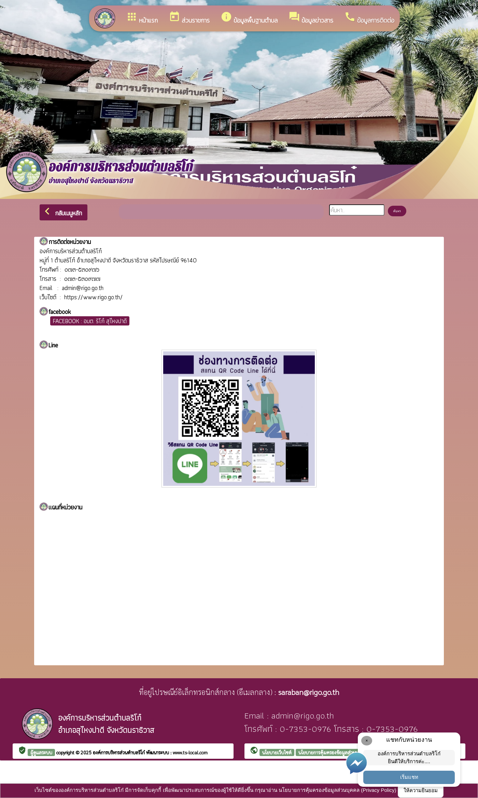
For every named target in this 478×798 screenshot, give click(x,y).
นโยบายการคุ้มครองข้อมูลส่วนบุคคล (332, 752)
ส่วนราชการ (189, 18)
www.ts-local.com (190, 752)
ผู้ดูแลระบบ (41, 752)
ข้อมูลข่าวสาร (311, 18)
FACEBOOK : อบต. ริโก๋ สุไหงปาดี (90, 320)
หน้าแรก (142, 18)
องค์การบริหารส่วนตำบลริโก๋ (119, 752)
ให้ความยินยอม (421, 790)
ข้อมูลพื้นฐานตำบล (249, 18)
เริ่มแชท (409, 777)
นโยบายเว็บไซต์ (277, 752)
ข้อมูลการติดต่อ (369, 18)
